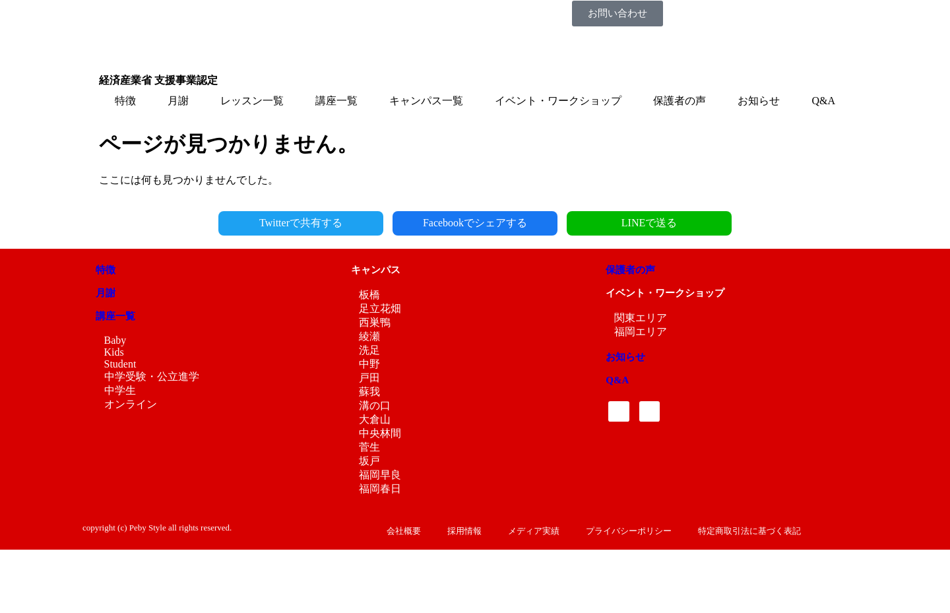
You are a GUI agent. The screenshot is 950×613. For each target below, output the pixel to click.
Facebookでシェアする (475, 222)
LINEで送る (649, 222)
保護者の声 (679, 100)
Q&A (823, 100)
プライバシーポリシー (629, 531)
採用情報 (464, 531)
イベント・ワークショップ (558, 100)
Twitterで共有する (300, 222)
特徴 (125, 100)
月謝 (178, 100)
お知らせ (759, 100)
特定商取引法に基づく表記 (749, 531)
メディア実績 (533, 531)
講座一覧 (336, 100)
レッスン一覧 (252, 100)
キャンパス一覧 (426, 100)
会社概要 (404, 531)
